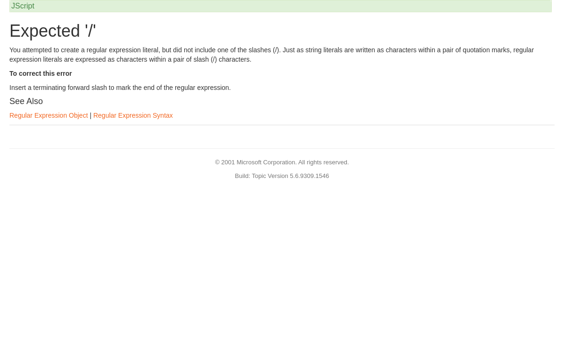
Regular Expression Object (48, 115)
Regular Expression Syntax (133, 115)
